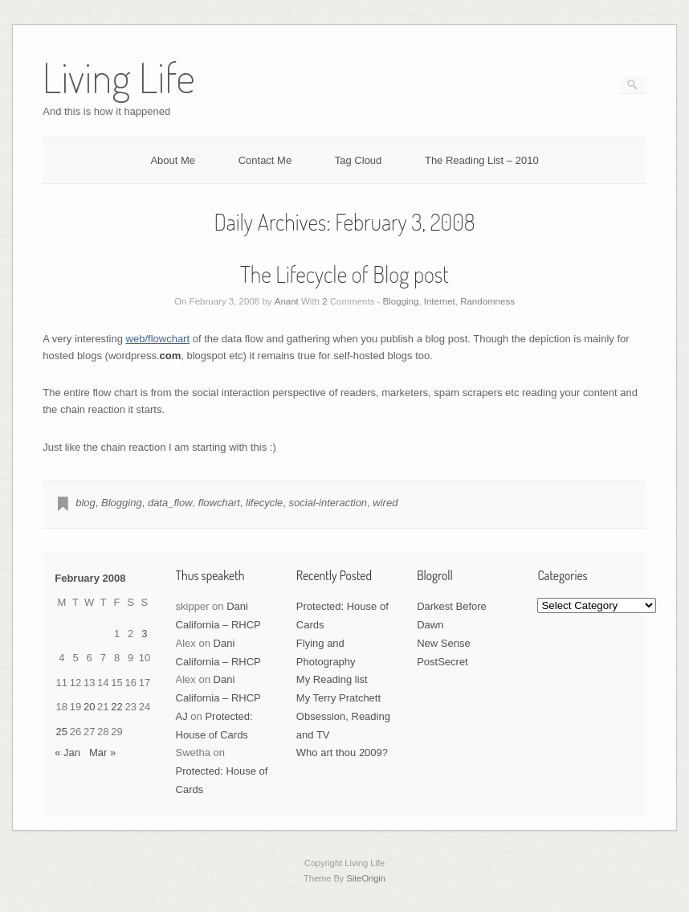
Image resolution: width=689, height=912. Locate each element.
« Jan (67, 752)
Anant (287, 301)
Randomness (487, 301)
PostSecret (442, 662)
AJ (182, 716)
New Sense (443, 643)
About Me (172, 160)
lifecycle (264, 503)
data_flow (170, 503)
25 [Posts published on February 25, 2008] (61, 732)
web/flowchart (158, 339)
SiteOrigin (365, 878)
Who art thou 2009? (342, 752)
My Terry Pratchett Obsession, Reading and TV (343, 716)
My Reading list (332, 679)
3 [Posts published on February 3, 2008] (144, 634)
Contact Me (265, 160)
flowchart (219, 503)
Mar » (102, 752)
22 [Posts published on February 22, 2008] (116, 707)
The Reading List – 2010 (482, 160)
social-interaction (328, 503)
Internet (439, 301)
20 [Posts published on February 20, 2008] (89, 707)
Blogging (401, 301)
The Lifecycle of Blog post (344, 274)
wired (385, 503)
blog (85, 503)
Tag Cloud (358, 160)
